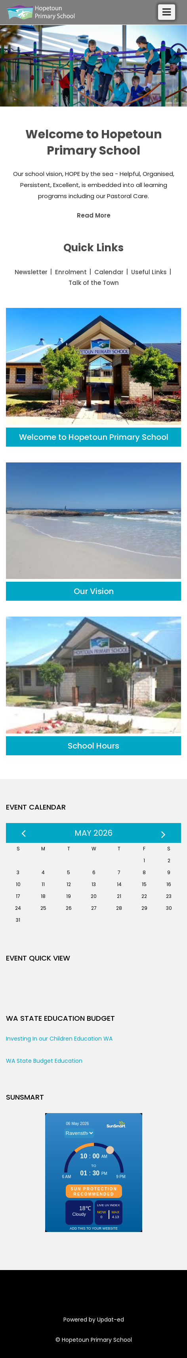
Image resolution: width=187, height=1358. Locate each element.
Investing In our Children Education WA (59, 1039)
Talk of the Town (94, 283)
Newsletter (31, 272)
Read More (94, 215)
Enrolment (71, 272)
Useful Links (149, 272)
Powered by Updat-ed (93, 1320)
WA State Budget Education (44, 1061)
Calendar (109, 272)
